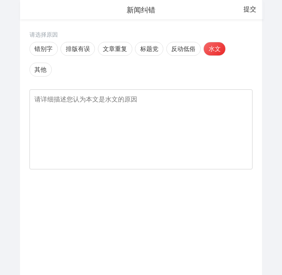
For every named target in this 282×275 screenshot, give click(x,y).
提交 (249, 9)
